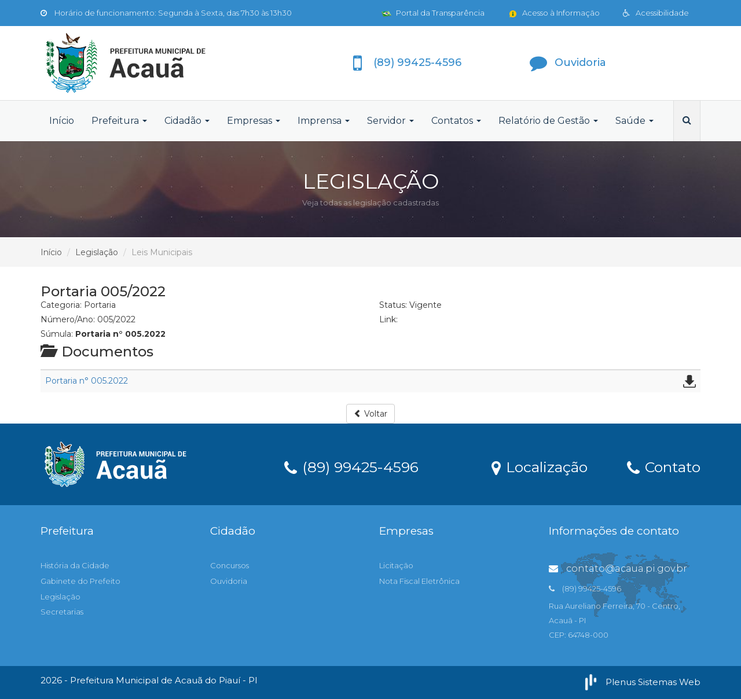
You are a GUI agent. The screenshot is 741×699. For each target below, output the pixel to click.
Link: (388, 319)
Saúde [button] (634, 120)
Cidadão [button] (187, 120)
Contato (663, 466)
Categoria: (61, 305)
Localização (539, 466)
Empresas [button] (253, 120)
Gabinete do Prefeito (80, 581)
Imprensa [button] (324, 120)
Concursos (229, 565)
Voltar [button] (370, 414)
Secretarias (62, 611)
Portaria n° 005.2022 (86, 381)
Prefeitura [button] (119, 120)
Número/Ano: (68, 319)
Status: (393, 305)
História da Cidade (75, 565)
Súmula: (57, 334)
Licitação (396, 565)
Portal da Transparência (433, 12)
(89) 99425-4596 (351, 466)
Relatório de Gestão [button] (548, 120)
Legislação (96, 252)
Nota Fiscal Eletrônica (419, 581)
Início (61, 120)
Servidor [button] (390, 120)
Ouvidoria (228, 581)
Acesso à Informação (554, 12)
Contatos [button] (456, 120)
